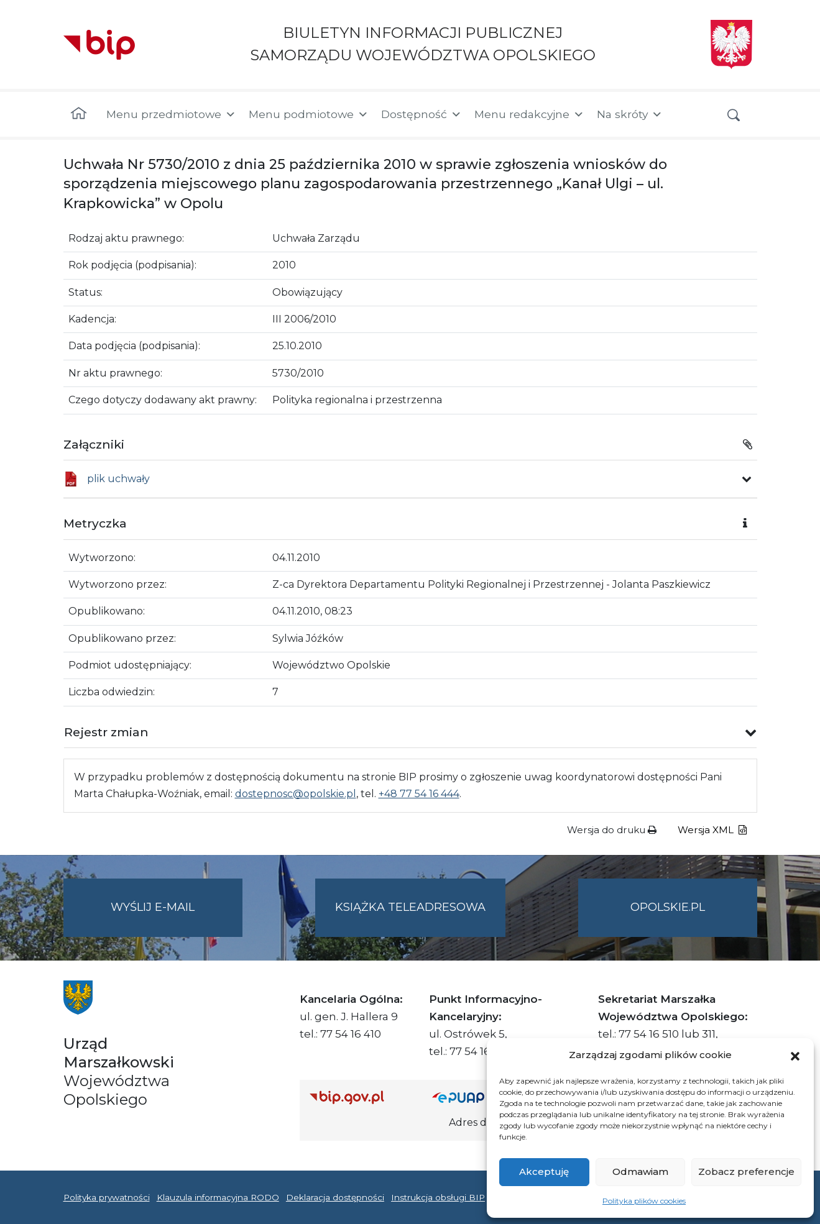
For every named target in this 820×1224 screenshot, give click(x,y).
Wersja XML (712, 830)
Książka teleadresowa (410, 907)
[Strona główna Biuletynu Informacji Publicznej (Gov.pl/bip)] (361, 1097)
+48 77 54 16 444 (419, 794)
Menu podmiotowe (309, 114)
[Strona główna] (78, 114)
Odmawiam (640, 1171)
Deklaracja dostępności (335, 1197)
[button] (795, 1055)
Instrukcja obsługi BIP (438, 1197)
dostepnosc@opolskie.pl (295, 794)
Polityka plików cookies (644, 1200)
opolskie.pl (667, 907)
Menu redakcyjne (529, 114)
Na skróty (630, 114)
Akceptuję (544, 1171)
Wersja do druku (611, 830)
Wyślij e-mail (176, 917)
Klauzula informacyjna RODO (218, 1197)
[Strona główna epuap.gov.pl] (472, 1097)
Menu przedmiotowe (171, 114)
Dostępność (421, 114)
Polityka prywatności (106, 1197)
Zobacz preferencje (746, 1171)
